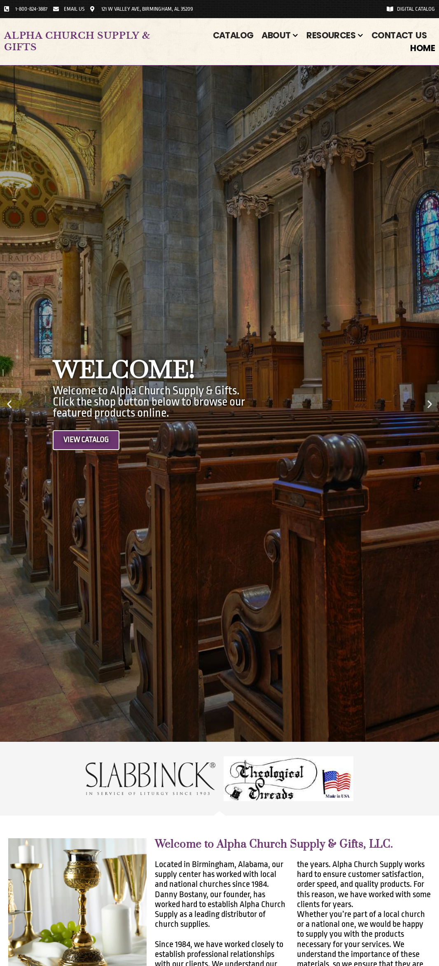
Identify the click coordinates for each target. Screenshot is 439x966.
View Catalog (87, 440)
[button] (9, 404)
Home (422, 48)
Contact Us (399, 35)
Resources (334, 35)
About (280, 35)
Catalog (233, 35)
